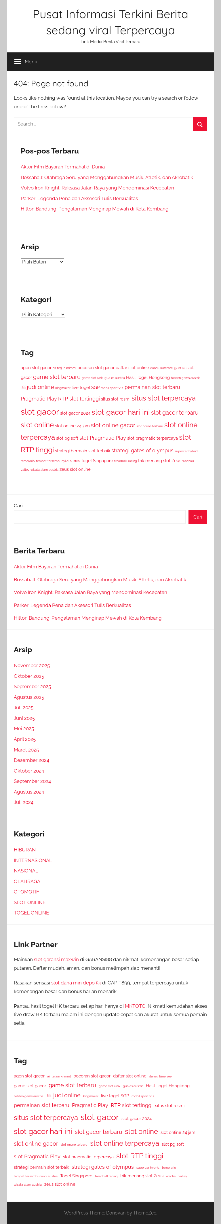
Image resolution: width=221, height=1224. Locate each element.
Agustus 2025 (29, 697)
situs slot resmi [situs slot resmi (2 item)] (115, 399)
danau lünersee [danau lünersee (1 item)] (161, 368)
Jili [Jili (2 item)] (23, 387)
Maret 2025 (26, 750)
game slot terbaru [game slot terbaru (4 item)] (57, 376)
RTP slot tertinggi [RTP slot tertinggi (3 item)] (79, 399)
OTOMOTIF (26, 892)
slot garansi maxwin (56, 959)
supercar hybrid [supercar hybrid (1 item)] (186, 451)
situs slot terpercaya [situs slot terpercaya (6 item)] (164, 398)
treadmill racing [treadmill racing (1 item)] (125, 461)
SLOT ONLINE (29, 902)
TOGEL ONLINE (31, 913)
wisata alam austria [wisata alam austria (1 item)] (44, 469)
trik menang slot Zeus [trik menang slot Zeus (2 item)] (159, 460)
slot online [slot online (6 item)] (37, 425)
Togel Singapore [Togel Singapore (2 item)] (97, 460)
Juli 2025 (23, 707)
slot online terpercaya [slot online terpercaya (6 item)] (124, 1143)
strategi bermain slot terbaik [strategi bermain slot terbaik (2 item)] (82, 450)
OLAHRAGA (27, 881)
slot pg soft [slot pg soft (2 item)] (67, 438)
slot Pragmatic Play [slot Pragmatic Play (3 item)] (102, 438)
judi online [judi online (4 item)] (40, 387)
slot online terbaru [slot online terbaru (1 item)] (149, 426)
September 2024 (32, 781)
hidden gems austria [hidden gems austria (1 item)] (185, 377)
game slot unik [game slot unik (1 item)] (92, 377)
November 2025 (32, 665)
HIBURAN (25, 850)
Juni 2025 (24, 718)
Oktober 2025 (29, 676)
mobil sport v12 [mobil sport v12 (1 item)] (112, 388)
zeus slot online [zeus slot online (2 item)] (75, 469)
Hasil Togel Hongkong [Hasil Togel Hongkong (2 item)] (148, 377)
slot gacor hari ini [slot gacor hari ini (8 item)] (121, 411)
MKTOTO (135, 1006)
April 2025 (25, 739)
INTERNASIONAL (33, 860)
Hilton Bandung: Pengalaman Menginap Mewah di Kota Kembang (95, 209)
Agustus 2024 (29, 792)
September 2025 (32, 686)
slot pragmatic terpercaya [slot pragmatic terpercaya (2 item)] (152, 438)
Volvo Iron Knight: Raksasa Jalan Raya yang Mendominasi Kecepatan (97, 188)
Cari (18, 505)
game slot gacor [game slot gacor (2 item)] (30, 1085)
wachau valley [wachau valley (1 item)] (176, 1176)
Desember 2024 (31, 760)
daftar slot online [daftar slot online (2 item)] (132, 367)
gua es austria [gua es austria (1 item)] (114, 377)
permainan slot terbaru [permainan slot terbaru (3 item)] (152, 387)
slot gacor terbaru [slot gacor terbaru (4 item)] (175, 412)
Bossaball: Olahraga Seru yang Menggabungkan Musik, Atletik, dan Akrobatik (107, 177)
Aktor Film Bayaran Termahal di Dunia (63, 167)
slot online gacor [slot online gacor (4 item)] (113, 425)
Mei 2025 (24, 728)
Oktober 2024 (29, 771)
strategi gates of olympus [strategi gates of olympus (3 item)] (142, 450)
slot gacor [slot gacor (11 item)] (40, 412)
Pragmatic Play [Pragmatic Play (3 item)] (39, 399)
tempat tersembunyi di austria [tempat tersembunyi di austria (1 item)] (58, 461)
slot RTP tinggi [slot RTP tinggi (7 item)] (139, 1155)
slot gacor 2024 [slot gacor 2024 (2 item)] (75, 413)
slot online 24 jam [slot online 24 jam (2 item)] (72, 425)
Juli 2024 (23, 802)
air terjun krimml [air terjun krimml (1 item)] (64, 368)
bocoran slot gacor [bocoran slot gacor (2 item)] (96, 367)
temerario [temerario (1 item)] (28, 461)
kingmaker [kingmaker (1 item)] (63, 388)
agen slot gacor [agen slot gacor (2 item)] (36, 367)
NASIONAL (26, 871)
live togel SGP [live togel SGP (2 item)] (86, 387)
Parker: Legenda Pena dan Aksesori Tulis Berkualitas (79, 198)
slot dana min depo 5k (76, 983)
